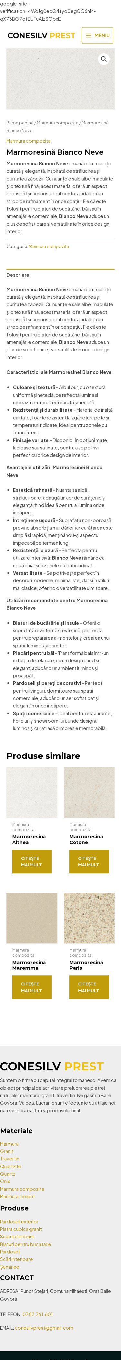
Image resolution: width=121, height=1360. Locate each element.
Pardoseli (10, 1251)
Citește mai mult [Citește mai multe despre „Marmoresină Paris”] (88, 987)
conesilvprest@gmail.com (44, 1328)
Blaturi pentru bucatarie (25, 1244)
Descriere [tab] (17, 275)
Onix (5, 1181)
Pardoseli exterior (19, 1221)
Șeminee (9, 1267)
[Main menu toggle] (97, 35)
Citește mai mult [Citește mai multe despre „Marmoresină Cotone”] (88, 861)
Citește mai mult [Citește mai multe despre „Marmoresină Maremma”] (31, 987)
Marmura (9, 1144)
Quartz (7, 1174)
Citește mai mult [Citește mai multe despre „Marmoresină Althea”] (31, 861)
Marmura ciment (17, 1196)
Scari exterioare (17, 1236)
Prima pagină (20, 122)
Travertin (9, 1158)
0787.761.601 (38, 1314)
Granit (7, 1151)
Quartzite (10, 1166)
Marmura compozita (57, 122)
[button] (104, 59)
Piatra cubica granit (21, 1229)
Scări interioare (16, 1259)
